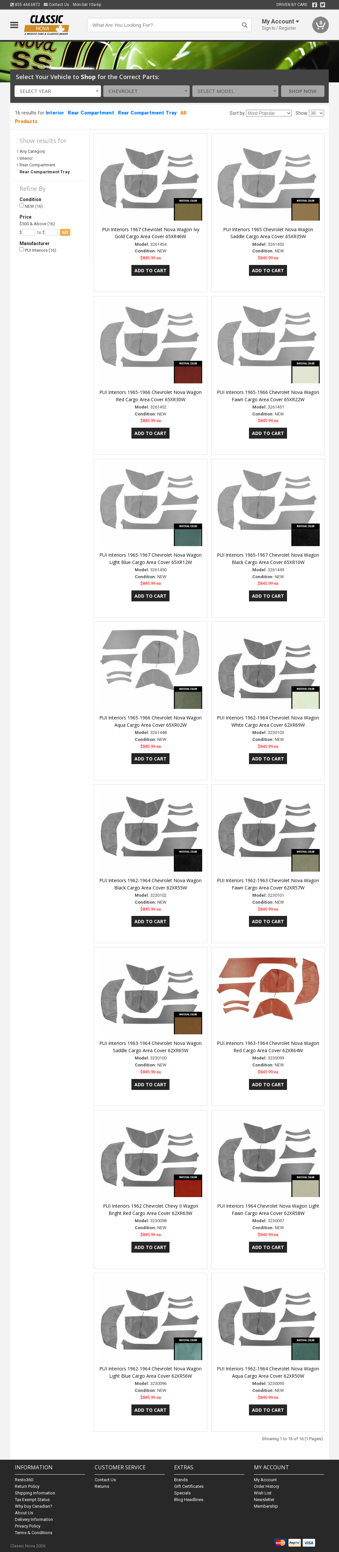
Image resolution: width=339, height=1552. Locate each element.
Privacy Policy (27, 1526)
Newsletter (264, 1499)
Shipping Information (35, 1492)
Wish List (262, 1492)
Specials (182, 1492)
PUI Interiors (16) (38, 250)
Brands (181, 1479)
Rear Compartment (91, 113)
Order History (266, 1486)
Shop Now (302, 91)
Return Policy (27, 1486)
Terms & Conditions (33, 1532)
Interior (55, 113)
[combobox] (58, 91)
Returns (102, 1486)
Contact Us (56, 4)
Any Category (32, 151)
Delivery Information (34, 1519)
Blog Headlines (188, 1499)
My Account (265, 1479)
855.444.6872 (25, 4)
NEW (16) (31, 206)
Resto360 (24, 1479)
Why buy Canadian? (33, 1506)
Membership (266, 1506)
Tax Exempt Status (32, 1499)
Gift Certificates (189, 1486)
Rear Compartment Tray (147, 113)
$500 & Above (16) (37, 223)
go (65, 232)
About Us (24, 1512)
